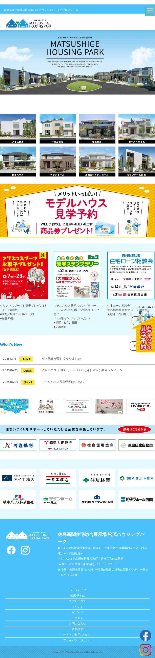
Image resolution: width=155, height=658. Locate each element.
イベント (77, 607)
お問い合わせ (77, 623)
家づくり (77, 612)
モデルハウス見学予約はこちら (63, 382)
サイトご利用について (77, 635)
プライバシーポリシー (77, 640)
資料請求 (77, 629)
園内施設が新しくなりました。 (63, 358)
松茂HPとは (77, 595)
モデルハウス (77, 601)
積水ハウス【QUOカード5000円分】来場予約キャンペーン (82, 370)
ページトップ (77, 590)
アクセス (77, 618)
